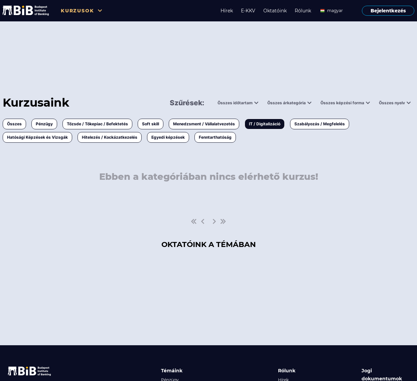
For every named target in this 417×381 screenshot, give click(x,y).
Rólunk (303, 11)
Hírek (227, 11)
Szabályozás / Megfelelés (319, 123)
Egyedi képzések (168, 137)
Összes (14, 123)
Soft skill (150, 123)
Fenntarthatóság (215, 137)
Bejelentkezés (388, 11)
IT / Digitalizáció (264, 123)
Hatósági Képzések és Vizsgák (37, 137)
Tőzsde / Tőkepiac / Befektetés (97, 123)
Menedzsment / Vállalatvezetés (204, 123)
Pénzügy (44, 123)
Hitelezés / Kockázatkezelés (109, 137)
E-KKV (248, 11)
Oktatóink (275, 11)
